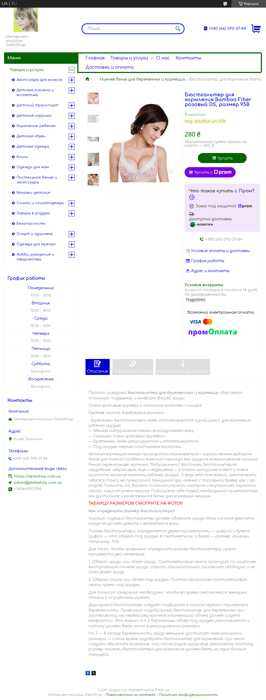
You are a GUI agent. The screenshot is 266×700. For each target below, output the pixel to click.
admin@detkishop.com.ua (38, 483)
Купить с (213, 172)
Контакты (188, 58)
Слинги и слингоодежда (40, 203)
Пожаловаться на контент (131, 695)
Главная (95, 58)
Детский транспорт (37, 105)
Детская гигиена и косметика (35, 92)
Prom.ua (162, 690)
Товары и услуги (129, 58)
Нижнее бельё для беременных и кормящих (142, 79)
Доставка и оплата (110, 67)
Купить (225, 158)
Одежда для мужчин (36, 244)
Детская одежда (33, 146)
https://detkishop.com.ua (37, 476)
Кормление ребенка (36, 126)
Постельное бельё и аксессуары (37, 180)
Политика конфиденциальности (188, 695)
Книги (22, 157)
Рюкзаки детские (33, 193)
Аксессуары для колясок (39, 80)
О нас (163, 58)
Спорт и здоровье (35, 234)
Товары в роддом (33, 213)
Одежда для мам (33, 167)
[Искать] (177, 28)
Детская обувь (31, 136)
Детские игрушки (34, 115)
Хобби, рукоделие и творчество (35, 257)
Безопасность (31, 223)
